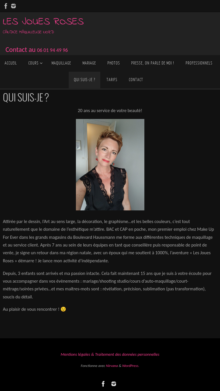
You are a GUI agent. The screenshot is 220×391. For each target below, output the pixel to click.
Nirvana (112, 365)
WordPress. (130, 365)
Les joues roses (43, 22)
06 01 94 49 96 (52, 50)
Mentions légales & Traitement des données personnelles (110, 354)
